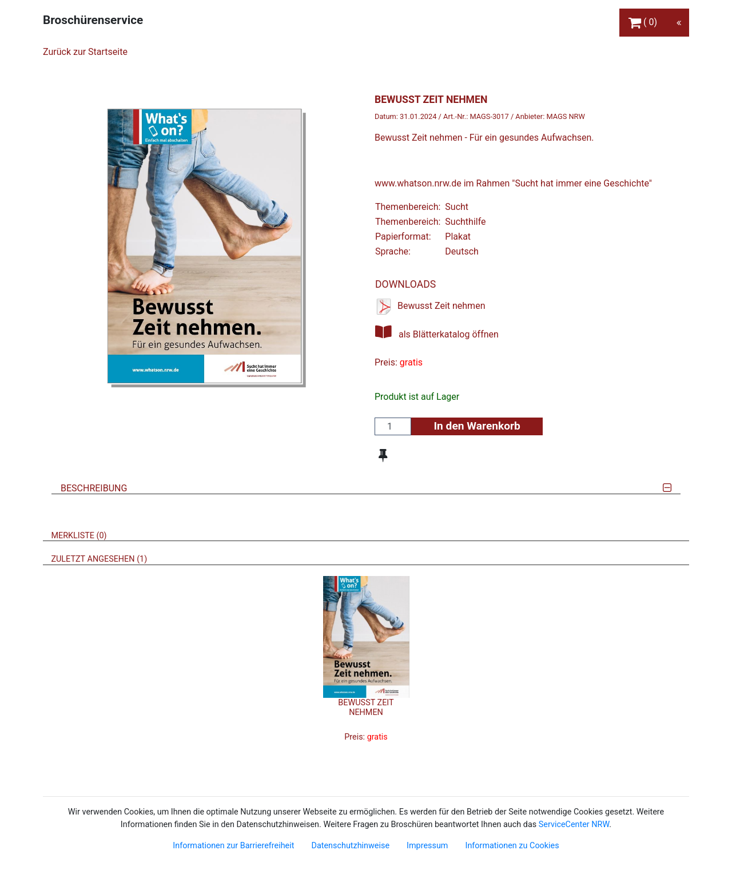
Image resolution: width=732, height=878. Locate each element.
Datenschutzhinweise (350, 846)
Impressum (427, 846)
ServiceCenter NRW (574, 824)
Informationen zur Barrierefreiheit (233, 846)
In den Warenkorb (476, 425)
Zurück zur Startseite (85, 51)
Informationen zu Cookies (512, 846)
